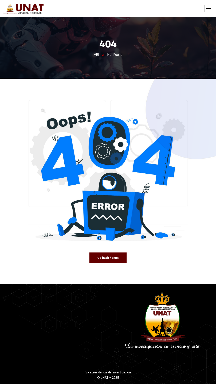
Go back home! (108, 258)
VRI (96, 55)
